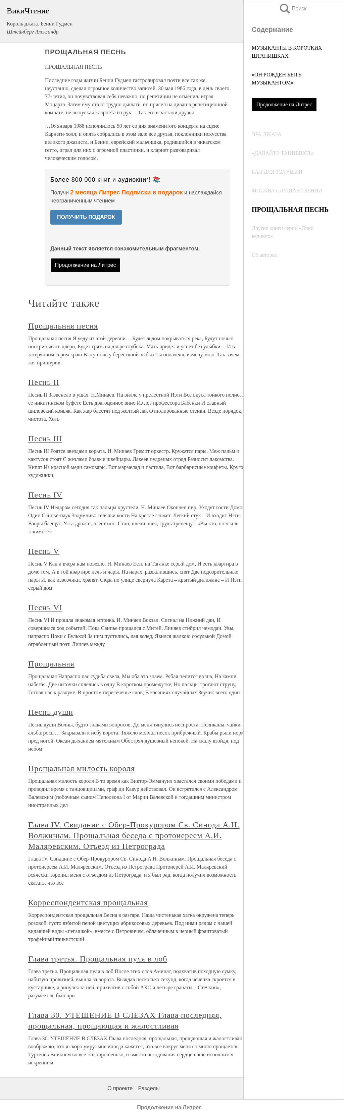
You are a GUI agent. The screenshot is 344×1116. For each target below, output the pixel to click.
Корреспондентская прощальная (88, 902)
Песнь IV (45, 494)
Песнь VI (45, 607)
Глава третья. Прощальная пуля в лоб (97, 958)
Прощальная (51, 663)
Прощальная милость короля (81, 768)
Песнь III (45, 438)
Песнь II (43, 382)
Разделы (148, 1088)
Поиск (293, 8)
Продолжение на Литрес (284, 104)
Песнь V (43, 551)
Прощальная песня (63, 325)
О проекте (120, 1088)
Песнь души (50, 712)
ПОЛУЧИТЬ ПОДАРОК (86, 217)
